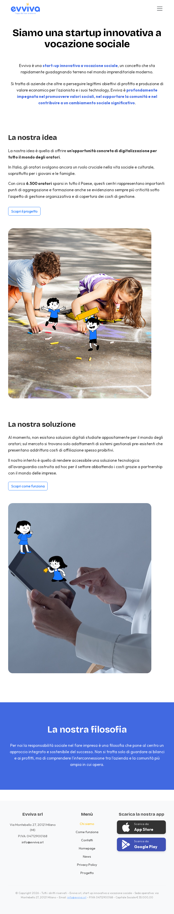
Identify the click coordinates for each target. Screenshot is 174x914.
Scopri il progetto (24, 211)
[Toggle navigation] (159, 8)
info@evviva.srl (33, 842)
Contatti (87, 840)
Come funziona (87, 832)
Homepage (87, 848)
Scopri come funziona (28, 486)
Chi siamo (87, 824)
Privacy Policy (87, 865)
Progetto (87, 873)
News (87, 856)
